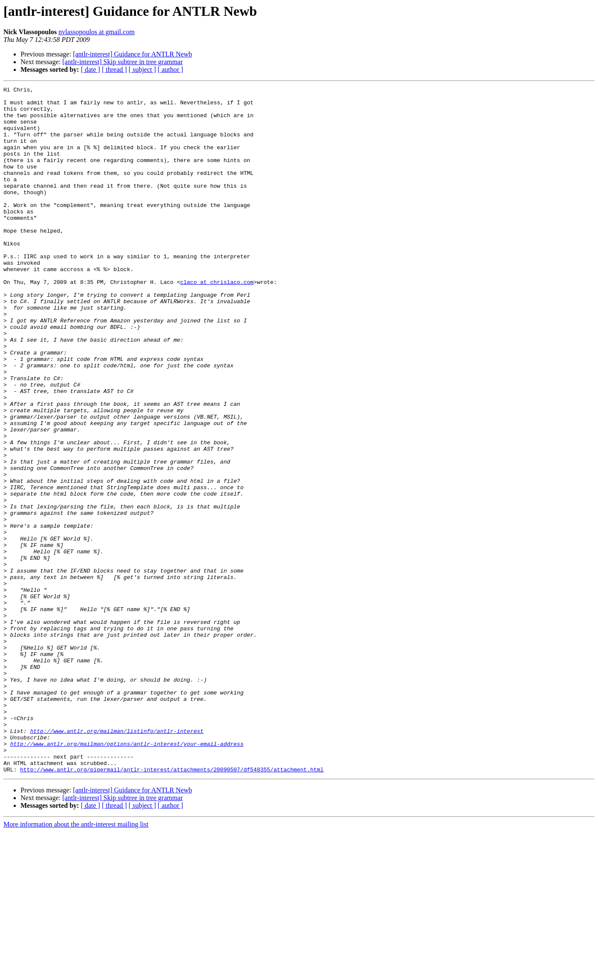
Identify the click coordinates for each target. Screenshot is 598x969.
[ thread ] (114, 69)
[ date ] (90, 69)
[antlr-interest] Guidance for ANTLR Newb (132, 54)
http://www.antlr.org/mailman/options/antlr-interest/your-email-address (127, 876)
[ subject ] (142, 69)
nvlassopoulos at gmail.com (97, 31)
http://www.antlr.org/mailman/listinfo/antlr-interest (116, 860)
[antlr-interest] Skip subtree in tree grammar (122, 61)
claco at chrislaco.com (216, 321)
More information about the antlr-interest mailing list (75, 961)
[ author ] (170, 69)
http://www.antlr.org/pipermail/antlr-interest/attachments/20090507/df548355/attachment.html (172, 906)
